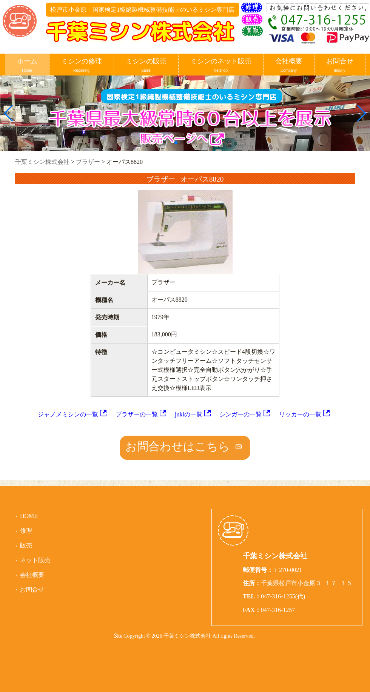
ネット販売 (35, 560)
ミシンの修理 (81, 65)
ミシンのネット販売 (220, 65)
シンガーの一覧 (240, 414)
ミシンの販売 (146, 65)
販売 (26, 545)
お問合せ (339, 65)
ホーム (27, 65)
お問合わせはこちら (177, 446)
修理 (26, 530)
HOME (29, 516)
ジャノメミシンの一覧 (68, 414)
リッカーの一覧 (300, 414)
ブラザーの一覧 (137, 414)
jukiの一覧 (188, 414)
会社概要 (288, 65)
